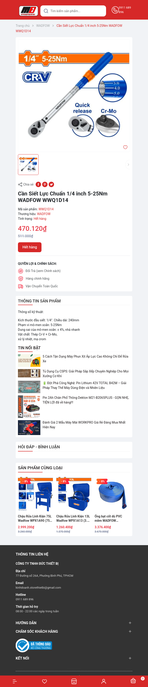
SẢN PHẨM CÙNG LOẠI (40, 467)
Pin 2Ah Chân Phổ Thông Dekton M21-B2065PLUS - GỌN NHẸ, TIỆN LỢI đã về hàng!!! (86, 400)
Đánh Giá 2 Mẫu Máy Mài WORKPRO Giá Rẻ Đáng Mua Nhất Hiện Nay (84, 425)
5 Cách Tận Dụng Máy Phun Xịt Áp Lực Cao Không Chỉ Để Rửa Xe (85, 359)
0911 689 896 (125, 10)
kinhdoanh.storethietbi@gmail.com (38, 587)
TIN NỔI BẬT (29, 347)
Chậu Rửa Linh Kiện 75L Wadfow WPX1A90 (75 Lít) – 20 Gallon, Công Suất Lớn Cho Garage (35, 519)
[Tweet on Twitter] (51, 184)
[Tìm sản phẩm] (73, 10)
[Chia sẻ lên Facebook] (38, 184)
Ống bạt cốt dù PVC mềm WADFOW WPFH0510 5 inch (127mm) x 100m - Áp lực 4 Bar (110, 519)
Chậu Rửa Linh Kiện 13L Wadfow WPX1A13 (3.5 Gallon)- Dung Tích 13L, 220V (73, 519)
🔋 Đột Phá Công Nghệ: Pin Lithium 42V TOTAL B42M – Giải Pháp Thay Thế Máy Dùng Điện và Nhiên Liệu (84, 385)
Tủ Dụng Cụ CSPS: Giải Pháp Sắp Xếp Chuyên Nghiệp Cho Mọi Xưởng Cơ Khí (85, 374)
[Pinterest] (45, 184)
